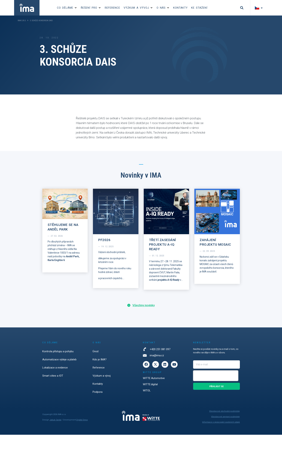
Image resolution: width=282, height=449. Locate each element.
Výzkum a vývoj (102, 375)
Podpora (97, 391)
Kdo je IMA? (100, 359)
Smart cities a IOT (52, 375)
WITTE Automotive (154, 378)
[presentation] (215, 375)
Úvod (95, 351)
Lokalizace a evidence (55, 367)
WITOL (147, 390)
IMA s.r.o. (22, 20)
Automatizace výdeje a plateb (59, 359)
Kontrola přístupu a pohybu (58, 351)
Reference (99, 367)
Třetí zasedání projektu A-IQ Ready (162, 244)
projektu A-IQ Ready (168, 279)
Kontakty (98, 383)
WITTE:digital (150, 384)
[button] (67, 7)
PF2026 (104, 240)
